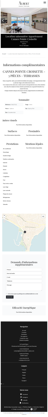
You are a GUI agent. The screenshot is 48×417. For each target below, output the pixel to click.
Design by (33, 409)
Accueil (4, 53)
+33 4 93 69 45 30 (24, 358)
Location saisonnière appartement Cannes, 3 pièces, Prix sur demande (24, 53)
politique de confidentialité (25, 293)
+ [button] (4, 216)
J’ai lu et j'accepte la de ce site (23, 293)
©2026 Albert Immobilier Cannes (12, 407)
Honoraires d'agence (38, 407)
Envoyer (10, 297)
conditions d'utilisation (36, 412)
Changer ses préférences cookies (20, 409)
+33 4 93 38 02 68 (24, 349)
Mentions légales (27, 407)
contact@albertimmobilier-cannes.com (24, 351)
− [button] (4, 218)
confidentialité (26, 412)
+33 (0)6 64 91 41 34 (24, 360)
